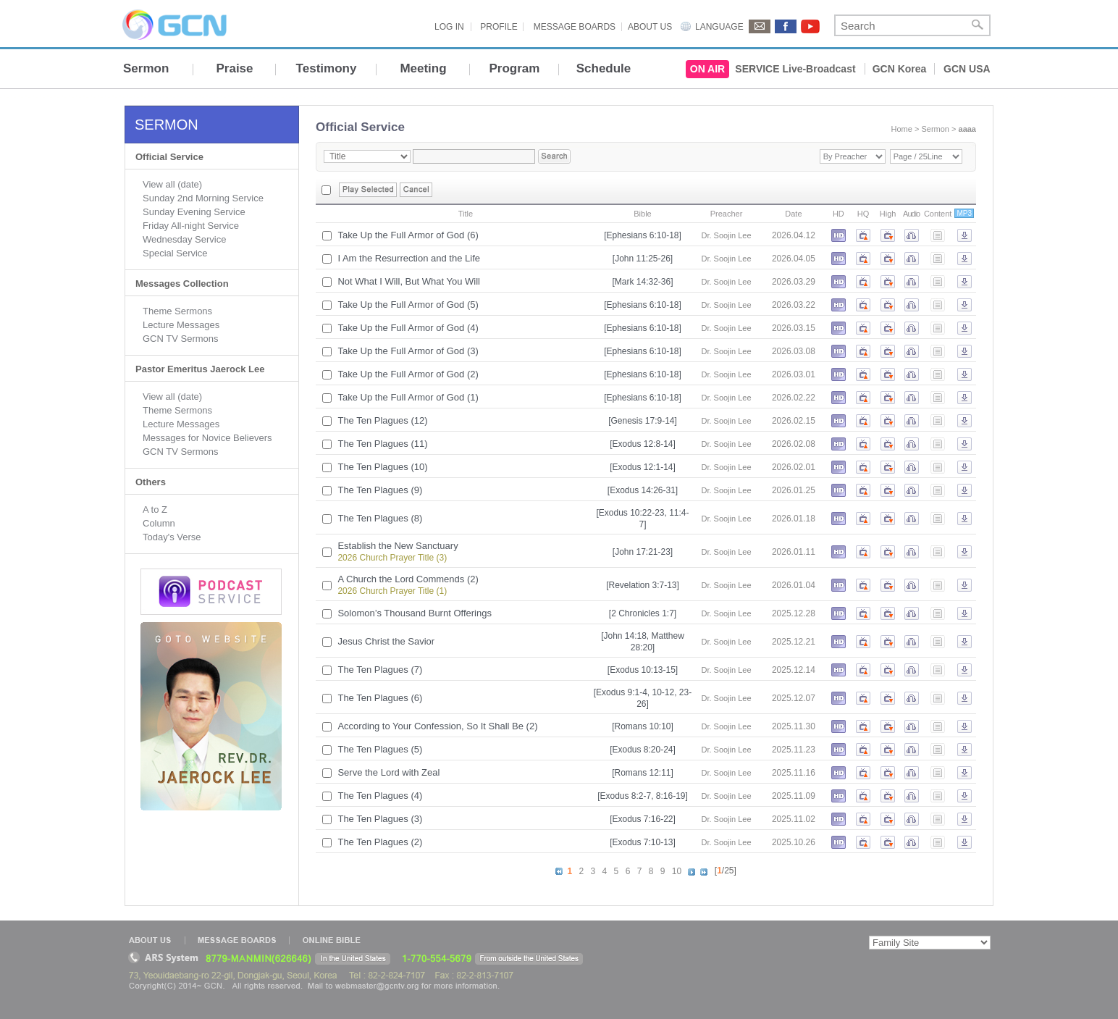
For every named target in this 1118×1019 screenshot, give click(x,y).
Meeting (423, 68)
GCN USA (967, 69)
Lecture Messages (181, 324)
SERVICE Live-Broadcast (795, 69)
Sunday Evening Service (194, 211)
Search (977, 25)
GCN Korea (900, 69)
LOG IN (449, 27)
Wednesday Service (184, 239)
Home (901, 129)
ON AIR (707, 69)
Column (159, 523)
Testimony (326, 68)
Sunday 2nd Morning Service (203, 198)
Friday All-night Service (191, 225)
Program (514, 68)
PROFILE (498, 27)
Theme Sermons (177, 311)
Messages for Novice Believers (207, 437)
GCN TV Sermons (181, 338)
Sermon (146, 68)
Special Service (175, 253)
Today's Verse (172, 537)
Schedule (603, 68)
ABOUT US (650, 27)
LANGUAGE (719, 27)
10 (676, 871)
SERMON (166, 125)
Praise (234, 68)
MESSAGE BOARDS (574, 27)
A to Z (155, 509)
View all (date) (172, 184)
